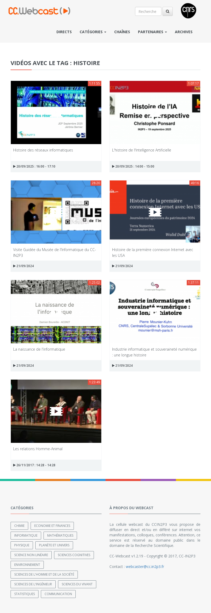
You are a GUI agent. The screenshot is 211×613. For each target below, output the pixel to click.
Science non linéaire (31, 555)
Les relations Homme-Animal (38, 448)
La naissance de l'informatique (39, 349)
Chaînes (122, 31)
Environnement (27, 564)
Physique (21, 545)
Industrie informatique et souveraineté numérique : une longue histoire (154, 352)
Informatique (25, 535)
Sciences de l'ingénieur (33, 584)
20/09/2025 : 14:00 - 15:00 (133, 166)
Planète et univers (54, 545)
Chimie (19, 525)
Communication (58, 594)
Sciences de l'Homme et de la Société (44, 574)
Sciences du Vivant (77, 584)
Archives (184, 31)
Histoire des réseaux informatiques (43, 150)
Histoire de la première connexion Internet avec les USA (152, 252)
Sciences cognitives (74, 555)
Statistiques (24, 594)
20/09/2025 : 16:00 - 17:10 (34, 166)
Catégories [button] (93, 31)
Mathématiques (60, 535)
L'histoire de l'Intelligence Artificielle (141, 150)
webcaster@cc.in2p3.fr (145, 566)
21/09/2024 (23, 266)
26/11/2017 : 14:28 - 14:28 (34, 465)
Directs (64, 31)
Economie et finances (52, 525)
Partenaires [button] (152, 31)
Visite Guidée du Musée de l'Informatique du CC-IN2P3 (54, 252)
